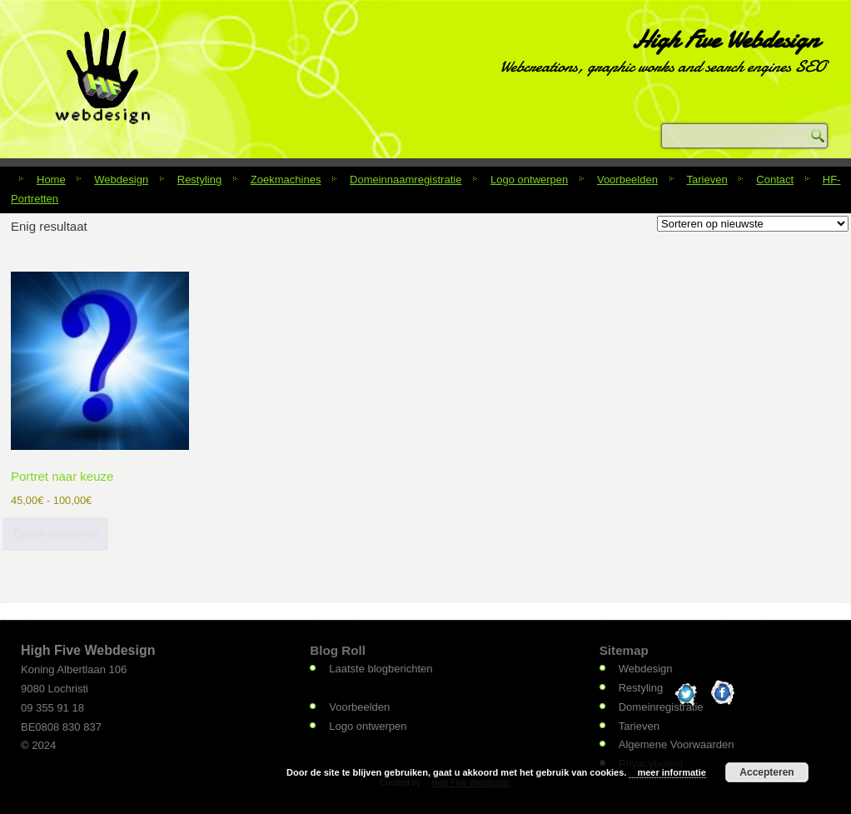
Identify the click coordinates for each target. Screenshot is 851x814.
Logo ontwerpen (529, 179)
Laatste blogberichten (380, 668)
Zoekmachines (286, 179)
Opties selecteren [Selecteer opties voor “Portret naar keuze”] (55, 533)
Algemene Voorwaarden (676, 744)
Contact (775, 179)
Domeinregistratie (661, 707)
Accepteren (766, 772)
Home (51, 179)
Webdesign (121, 179)
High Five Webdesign (725, 39)
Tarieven (707, 179)
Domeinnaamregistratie (405, 179)
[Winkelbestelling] (753, 224)
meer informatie (671, 772)
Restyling (199, 179)
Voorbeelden (627, 179)
